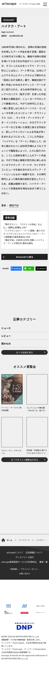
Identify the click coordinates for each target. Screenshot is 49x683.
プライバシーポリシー (30, 569)
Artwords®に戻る (24, 256)
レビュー (6, 336)
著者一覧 (43, 561)
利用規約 (14, 569)
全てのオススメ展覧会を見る (24, 459)
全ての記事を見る (24, 352)
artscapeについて (15, 552)
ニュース (6, 328)
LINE (29, 268)
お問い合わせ (24, 573)
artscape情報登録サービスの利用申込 (19, 561)
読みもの (6, 343)
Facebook (17, 268)
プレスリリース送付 (24, 557)
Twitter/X (42, 268)
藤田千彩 (14, 205)
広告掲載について (34, 552)
